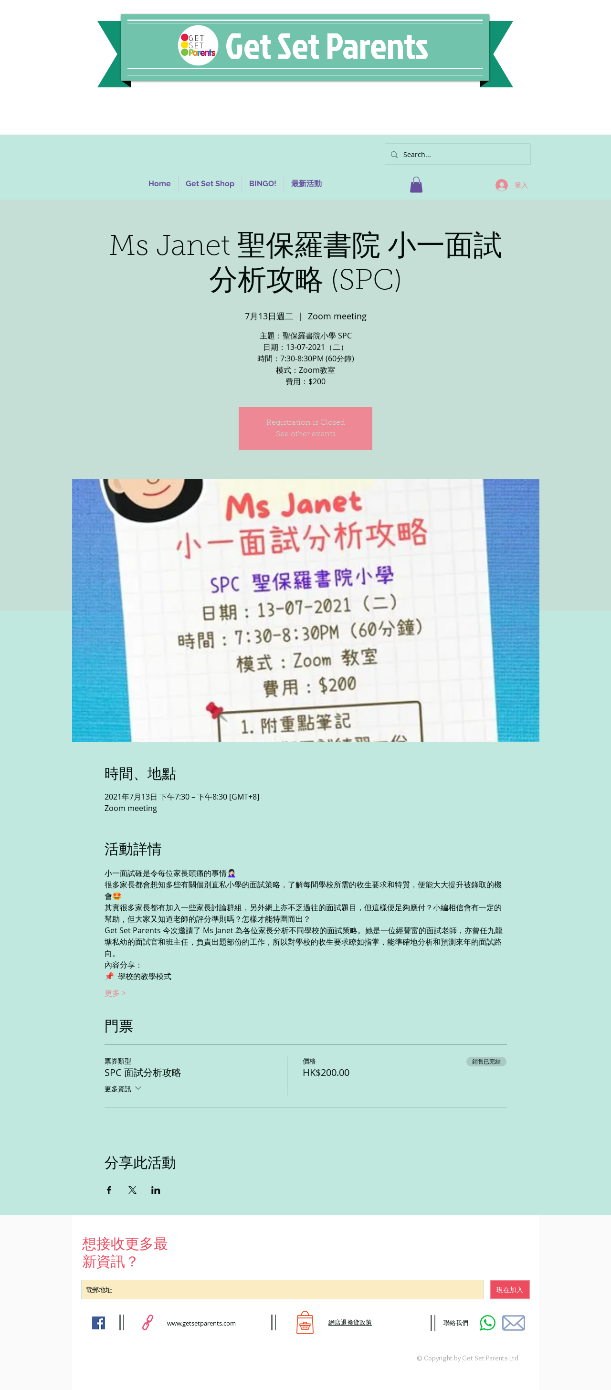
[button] (416, 184)
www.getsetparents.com (201, 1323)
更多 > (115, 993)
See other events (306, 434)
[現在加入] (510, 1289)
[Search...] (456, 154)
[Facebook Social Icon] (98, 1322)
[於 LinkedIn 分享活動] (155, 1190)
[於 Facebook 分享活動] (109, 1190)
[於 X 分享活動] (132, 1190)
